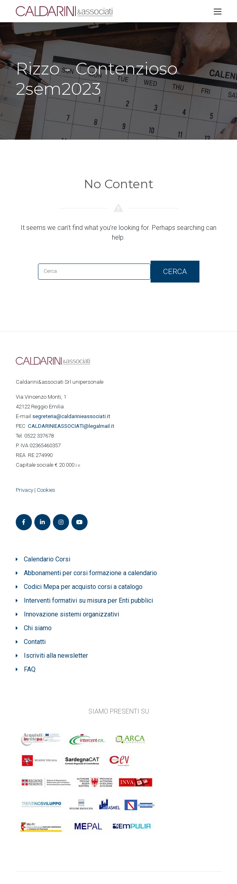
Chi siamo (38, 628)
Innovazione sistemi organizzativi (71, 614)
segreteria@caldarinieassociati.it (71, 416)
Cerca (175, 271)
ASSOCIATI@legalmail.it (72, 426)
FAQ (30, 669)
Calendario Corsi (47, 559)
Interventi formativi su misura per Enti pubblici (88, 600)
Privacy (24, 490)
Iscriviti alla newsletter (56, 655)
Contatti (35, 642)
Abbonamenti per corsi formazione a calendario (90, 573)
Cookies (46, 490)
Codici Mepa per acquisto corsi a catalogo (83, 587)
